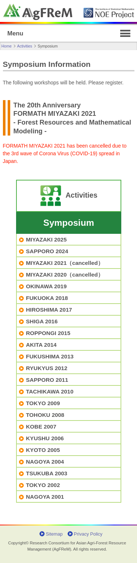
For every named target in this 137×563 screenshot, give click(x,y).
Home (6, 46)
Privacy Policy (88, 534)
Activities (24, 46)
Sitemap (54, 534)
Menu (15, 33)
